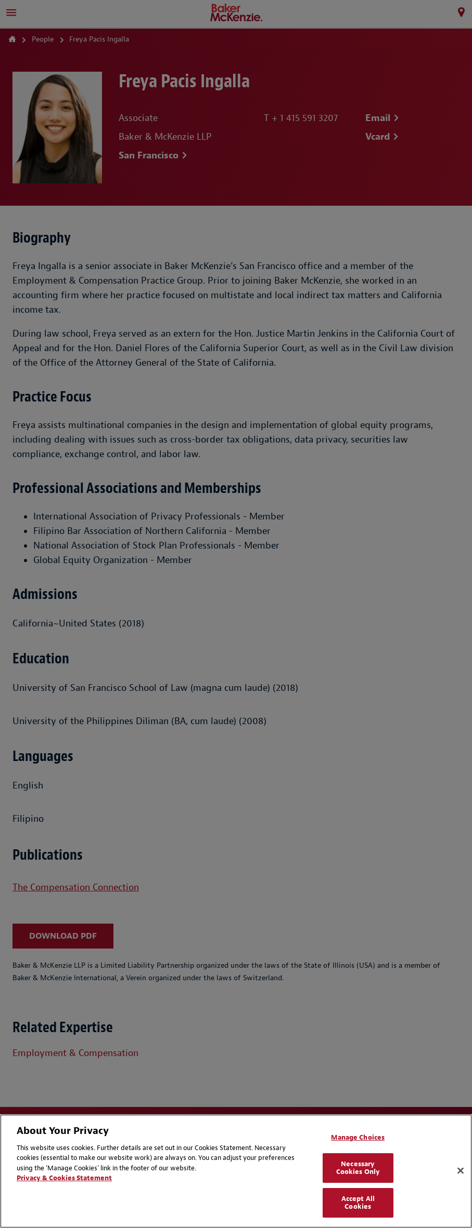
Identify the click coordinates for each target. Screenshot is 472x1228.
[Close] (460, 1170)
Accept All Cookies (358, 1202)
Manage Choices (358, 1137)
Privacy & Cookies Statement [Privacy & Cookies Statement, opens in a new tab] (64, 1177)
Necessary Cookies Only (358, 1168)
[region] (236, 1171)
